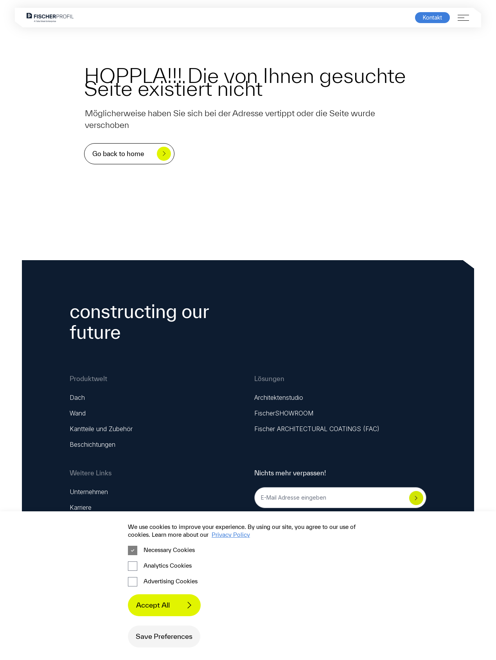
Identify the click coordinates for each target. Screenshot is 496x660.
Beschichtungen (92, 444)
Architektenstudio (278, 397)
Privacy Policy (231, 534)
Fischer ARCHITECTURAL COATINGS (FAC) (316, 429)
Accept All (166, 605)
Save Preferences (164, 636)
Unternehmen (89, 492)
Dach (77, 397)
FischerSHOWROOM (283, 413)
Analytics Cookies (160, 566)
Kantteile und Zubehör (101, 429)
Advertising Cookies (163, 581)
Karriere (81, 507)
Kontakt (432, 17)
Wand (78, 413)
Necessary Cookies (161, 550)
